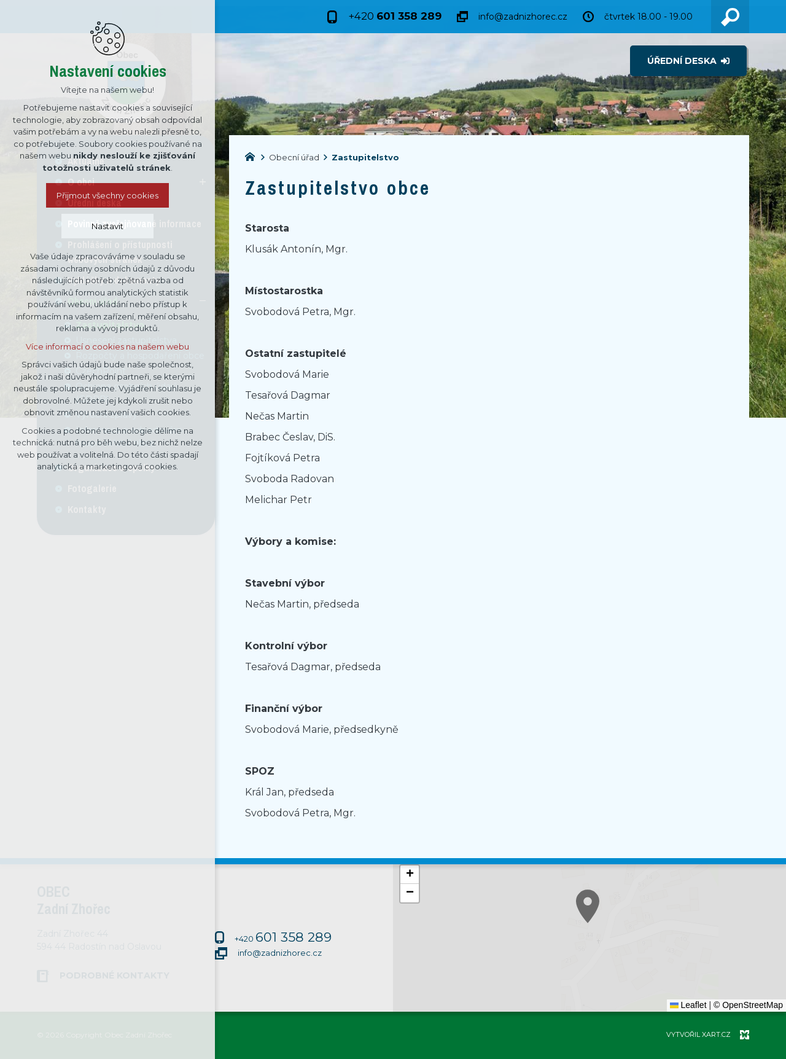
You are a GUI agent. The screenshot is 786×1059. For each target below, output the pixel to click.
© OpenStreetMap (748, 1005)
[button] (409, 875)
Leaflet (688, 1005)
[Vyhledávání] (730, 16)
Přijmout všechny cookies (107, 195)
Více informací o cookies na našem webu (107, 346)
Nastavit (107, 226)
